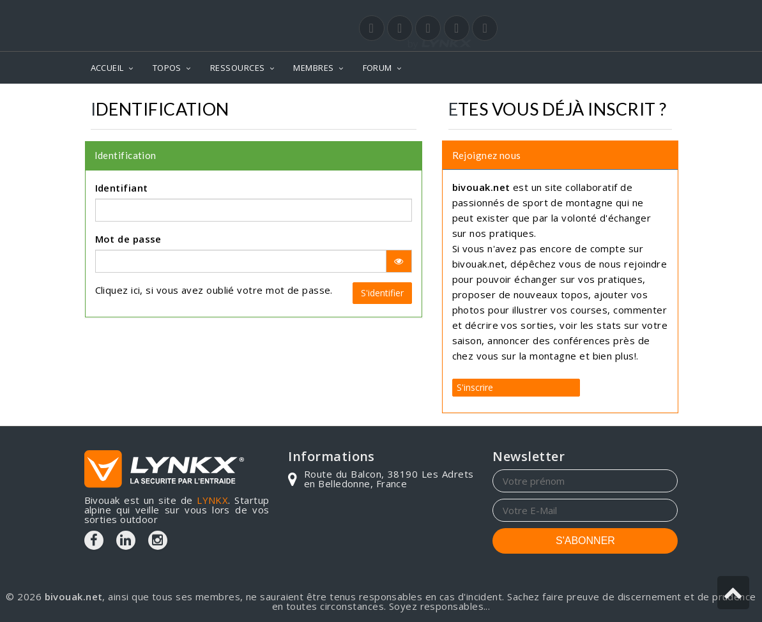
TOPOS (167, 67)
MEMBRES (313, 67)
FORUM (377, 67)
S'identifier (382, 293)
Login (614, 12)
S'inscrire (475, 387)
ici (135, 290)
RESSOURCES (237, 67)
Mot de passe (128, 238)
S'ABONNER (585, 540)
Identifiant (121, 187)
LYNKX (212, 500)
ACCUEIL (107, 67)
